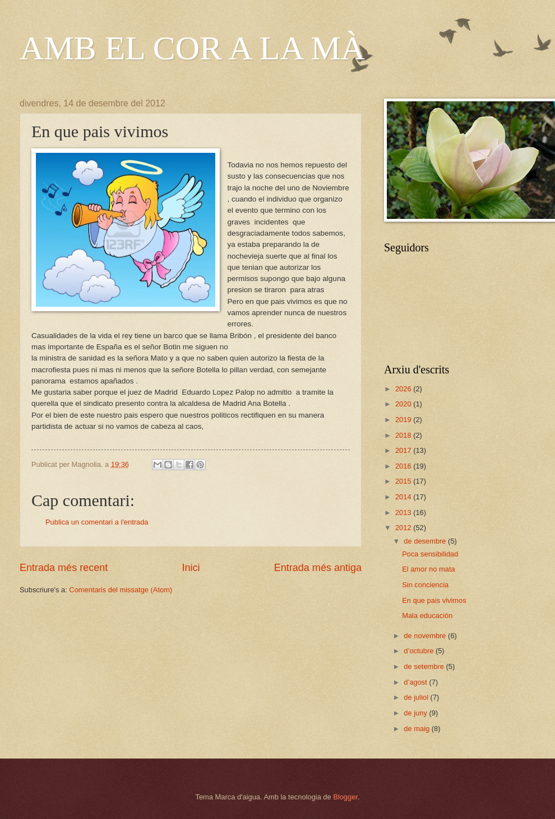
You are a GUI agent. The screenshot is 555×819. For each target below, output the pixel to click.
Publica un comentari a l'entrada (97, 522)
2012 (404, 527)
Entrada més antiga (318, 567)
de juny (416, 713)
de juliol (417, 697)
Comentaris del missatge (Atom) (120, 590)
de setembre (425, 666)
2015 (404, 481)
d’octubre (420, 651)
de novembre (426, 635)
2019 (404, 419)
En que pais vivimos (434, 600)
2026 (404, 389)
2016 (404, 466)
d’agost (416, 682)
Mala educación (427, 615)
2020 (404, 404)
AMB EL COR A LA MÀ (192, 48)
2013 (404, 512)
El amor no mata (428, 569)
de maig (417, 728)
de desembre (426, 541)
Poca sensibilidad (430, 554)
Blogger (345, 797)
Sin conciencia (425, 585)
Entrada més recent (64, 567)
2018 (404, 435)
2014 (404, 497)
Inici (191, 567)
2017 (404, 450)
